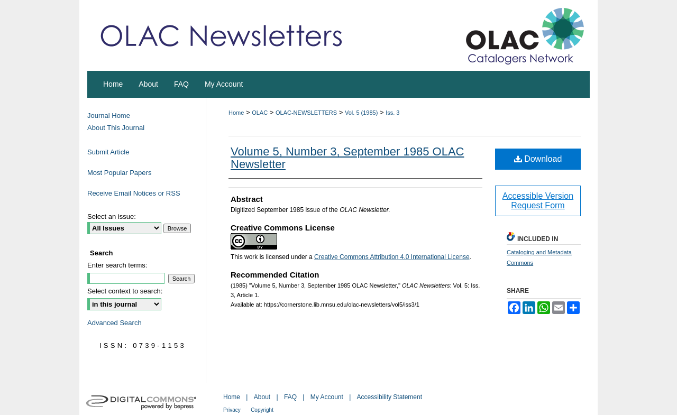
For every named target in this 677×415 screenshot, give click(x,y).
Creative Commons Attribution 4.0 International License (392, 257)
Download (538, 158)
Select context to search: (124, 291)
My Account (326, 397)
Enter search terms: (117, 265)
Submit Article (108, 152)
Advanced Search (114, 323)
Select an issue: (111, 216)
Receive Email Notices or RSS (133, 193)
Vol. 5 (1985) (361, 112)
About (262, 397)
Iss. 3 (392, 112)
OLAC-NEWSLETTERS (306, 112)
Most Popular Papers (119, 173)
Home (236, 112)
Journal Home (108, 115)
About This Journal (115, 128)
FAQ (290, 397)
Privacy (232, 410)
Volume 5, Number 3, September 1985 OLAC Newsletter (347, 158)
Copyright (262, 410)
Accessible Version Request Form (537, 200)
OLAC (260, 112)
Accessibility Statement (389, 397)
